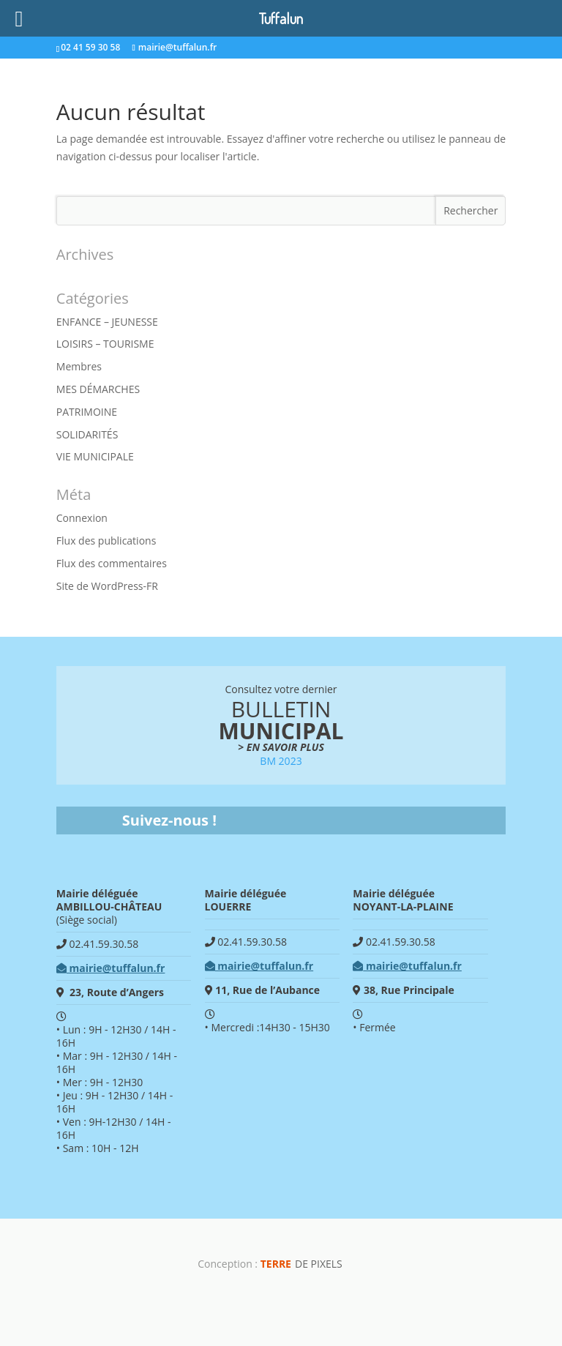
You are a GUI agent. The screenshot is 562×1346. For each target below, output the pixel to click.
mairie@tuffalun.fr (110, 968)
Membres (79, 366)
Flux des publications (106, 540)
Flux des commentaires (111, 563)
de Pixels (301, 1264)
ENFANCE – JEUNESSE (107, 322)
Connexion (82, 518)
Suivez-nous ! (169, 820)
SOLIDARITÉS (87, 434)
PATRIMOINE (86, 412)
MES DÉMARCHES (98, 389)
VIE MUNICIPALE (95, 456)
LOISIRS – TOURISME (105, 344)
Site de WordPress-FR (107, 586)
